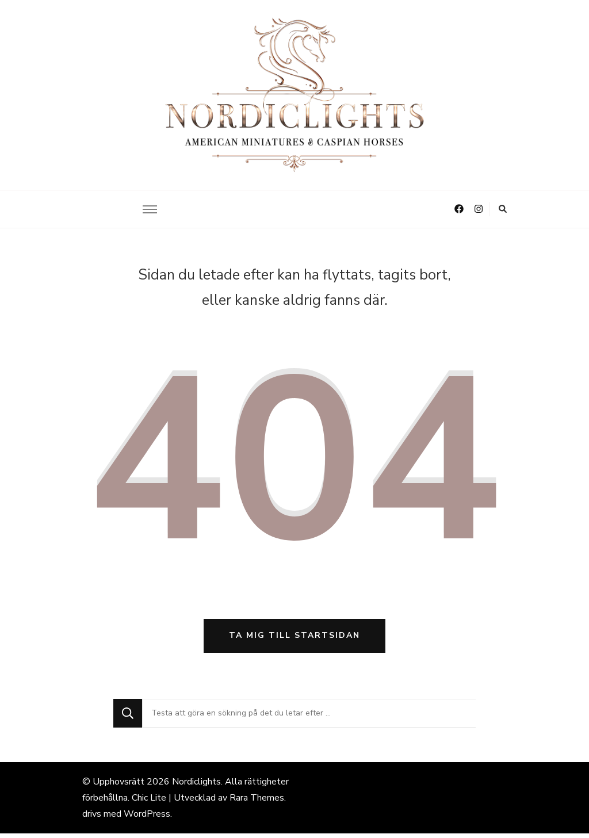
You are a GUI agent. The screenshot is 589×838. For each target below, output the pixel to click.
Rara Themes (257, 802)
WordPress (147, 818)
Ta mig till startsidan (294, 639)
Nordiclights (196, 786)
